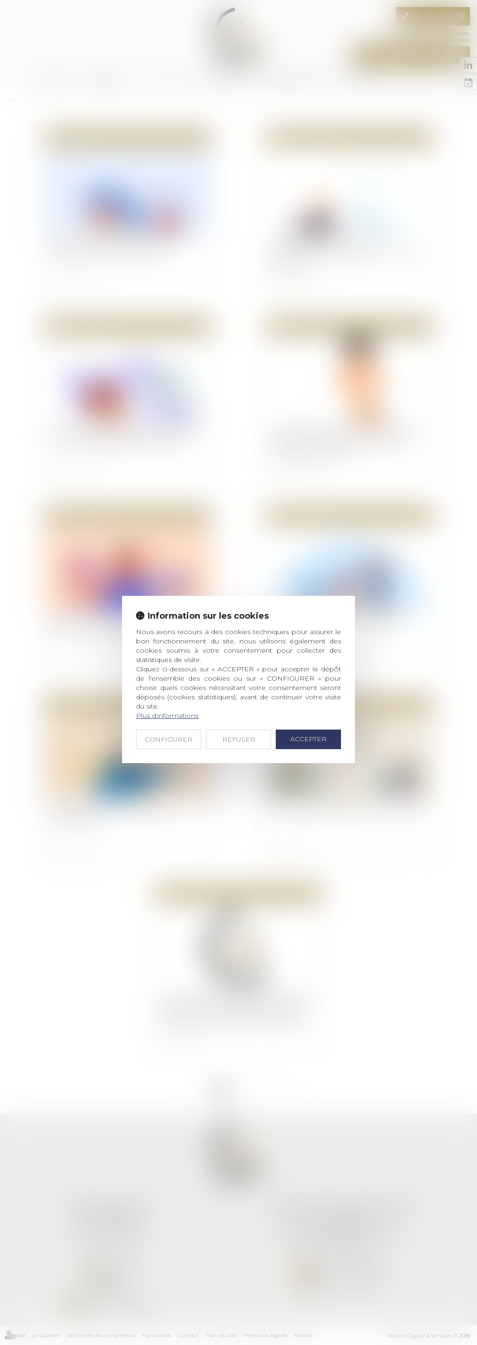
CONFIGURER (168, 739)
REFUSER (238, 739)
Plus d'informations (167, 715)
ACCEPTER (308, 739)
